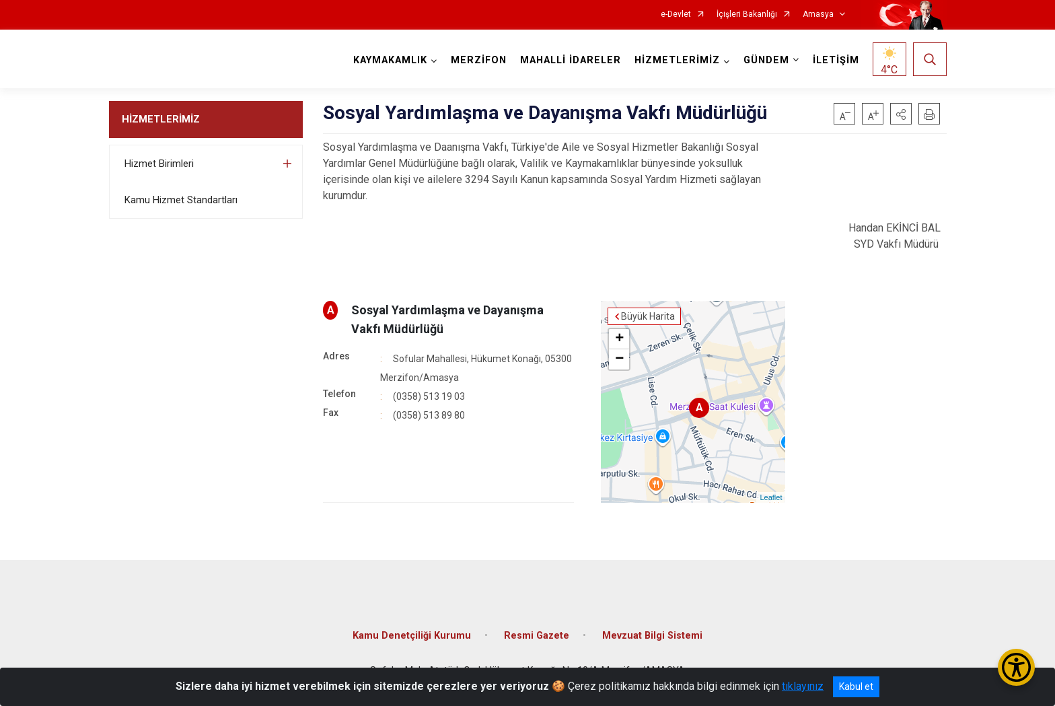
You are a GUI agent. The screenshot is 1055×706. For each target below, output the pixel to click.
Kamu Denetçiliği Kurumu (412, 635)
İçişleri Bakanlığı (747, 14)
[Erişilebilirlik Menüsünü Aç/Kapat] (1016, 667)
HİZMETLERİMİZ (161, 119)
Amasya (818, 14)
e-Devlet (676, 14)
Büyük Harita (648, 316)
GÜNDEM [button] (766, 60)
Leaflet (771, 497)
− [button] (619, 359)
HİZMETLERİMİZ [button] (677, 60)
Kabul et (856, 686)
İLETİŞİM (836, 60)
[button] (901, 114)
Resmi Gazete (536, 635)
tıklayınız (803, 686)
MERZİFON (479, 60)
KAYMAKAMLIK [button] (390, 60)
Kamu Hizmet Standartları (181, 200)
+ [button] (619, 339)
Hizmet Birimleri (159, 163)
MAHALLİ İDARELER (570, 60)
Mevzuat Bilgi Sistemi (652, 635)
